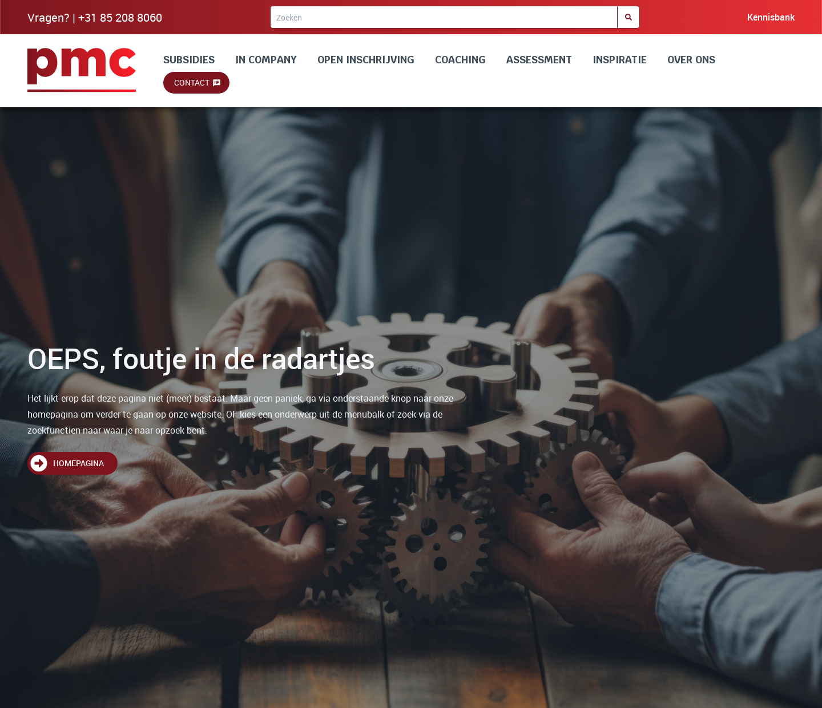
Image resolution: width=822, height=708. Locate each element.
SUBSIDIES (189, 59)
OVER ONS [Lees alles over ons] (691, 59)
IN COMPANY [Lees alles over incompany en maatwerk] (266, 59)
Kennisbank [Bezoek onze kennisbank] (771, 17)
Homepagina (78, 463)
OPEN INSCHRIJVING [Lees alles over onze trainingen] (365, 59)
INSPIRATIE (620, 59)
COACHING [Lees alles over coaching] (460, 59)
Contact (191, 82)
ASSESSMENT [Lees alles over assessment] (539, 59)
